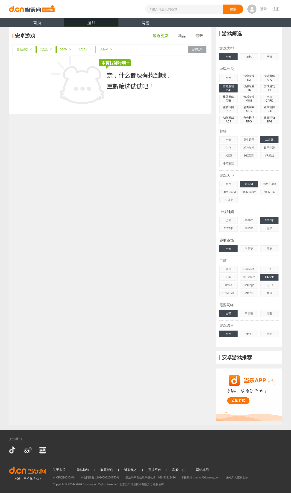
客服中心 (178, 470)
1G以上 (228, 200)
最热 (199, 35)
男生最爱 (248, 139)
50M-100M (269, 184)
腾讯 (269, 293)
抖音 (12, 450)
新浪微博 (28, 450)
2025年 (86, 49)
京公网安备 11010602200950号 (100, 477)
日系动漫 (269, 147)
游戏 (91, 23)
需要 (269, 248)
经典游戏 (248, 147)
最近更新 (161, 35)
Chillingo (249, 285)
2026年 (249, 220)
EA (269, 269)
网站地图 (202, 470)
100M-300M (228, 192)
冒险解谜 (24, 49)
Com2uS (249, 293)
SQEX (269, 285)
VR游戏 (269, 155)
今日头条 (42, 450)
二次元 (46, 49)
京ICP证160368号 (64, 477)
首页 (37, 22)
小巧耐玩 (228, 163)
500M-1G (269, 192)
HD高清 (248, 155)
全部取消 (197, 49)
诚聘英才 (130, 470)
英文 (269, 334)
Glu (228, 277)
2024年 (228, 228)
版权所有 (158, 484)
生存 (228, 147)
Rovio (228, 285)
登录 (263, 9)
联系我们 (106, 470)
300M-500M (249, 192)
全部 (228, 56)
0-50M (66, 49)
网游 (145, 22)
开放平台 (154, 470)
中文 (249, 334)
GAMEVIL (228, 293)
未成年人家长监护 (237, 477)
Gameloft (249, 269)
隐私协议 (83, 470)
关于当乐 (59, 470)
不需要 (249, 248)
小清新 (228, 155)
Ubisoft (106, 49)
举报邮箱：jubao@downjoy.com (200, 477)
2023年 (249, 228)
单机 (249, 56)
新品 (182, 35)
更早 (269, 228)
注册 (276, 9)
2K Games (249, 277)
